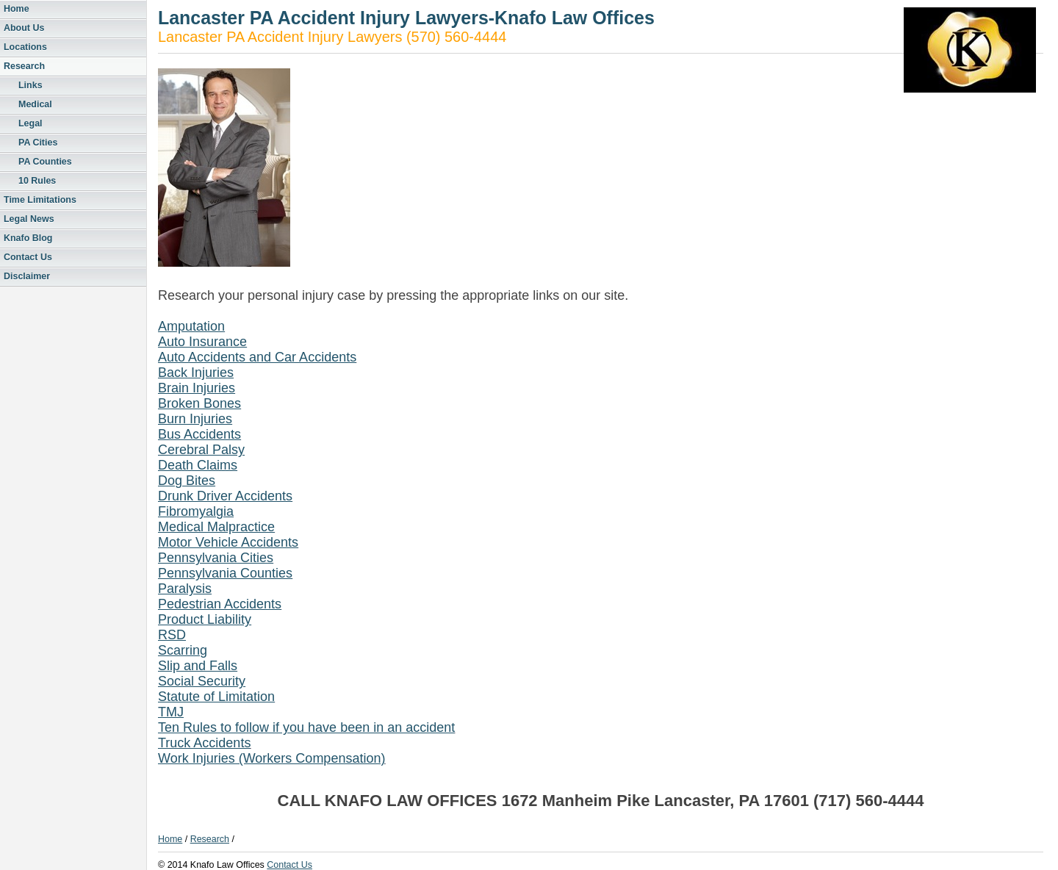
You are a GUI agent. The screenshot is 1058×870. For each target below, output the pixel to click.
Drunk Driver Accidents (225, 496)
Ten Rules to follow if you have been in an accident (306, 727)
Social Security (201, 681)
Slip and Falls (197, 665)
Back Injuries (196, 372)
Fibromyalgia (196, 511)
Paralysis (185, 588)
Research (24, 66)
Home (16, 9)
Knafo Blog (28, 238)
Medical (35, 104)
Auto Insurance (202, 341)
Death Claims (197, 465)
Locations (25, 47)
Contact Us (28, 257)
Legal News (29, 219)
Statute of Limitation (216, 696)
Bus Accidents (199, 434)
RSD (172, 635)
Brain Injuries (196, 388)
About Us (24, 28)
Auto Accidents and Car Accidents (257, 357)
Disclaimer (27, 276)
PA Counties (45, 162)
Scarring (182, 650)
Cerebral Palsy (201, 449)
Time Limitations (40, 200)
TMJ (171, 712)
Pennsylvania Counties (225, 573)
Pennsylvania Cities (215, 557)
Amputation (191, 326)
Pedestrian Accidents (219, 604)
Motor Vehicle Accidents (228, 542)
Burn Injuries (195, 418)
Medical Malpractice (216, 527)
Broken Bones (199, 403)
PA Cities (37, 142)
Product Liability (204, 619)
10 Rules (37, 181)
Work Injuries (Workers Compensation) (271, 758)
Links (30, 85)
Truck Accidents (204, 743)
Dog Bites (186, 480)
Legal (30, 123)
